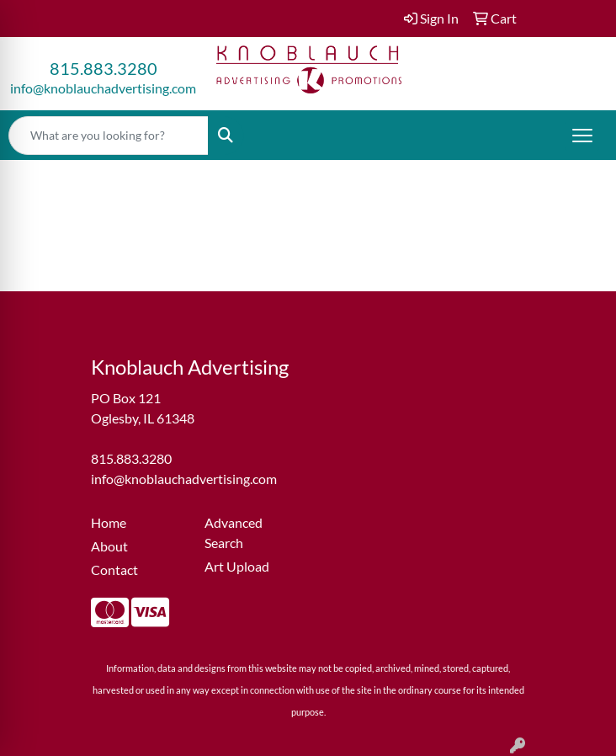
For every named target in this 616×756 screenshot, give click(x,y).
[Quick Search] (108, 135)
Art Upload (236, 566)
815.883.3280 (103, 68)
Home (108, 522)
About (109, 546)
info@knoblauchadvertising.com (103, 88)
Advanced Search (233, 532)
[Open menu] (582, 135)
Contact (114, 570)
